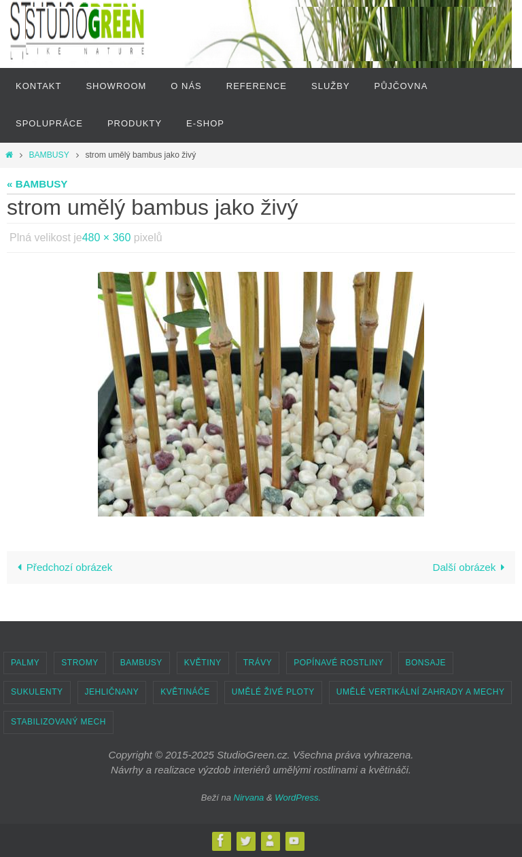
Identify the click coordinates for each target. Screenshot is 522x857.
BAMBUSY (49, 155)
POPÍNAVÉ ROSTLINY (338, 662)
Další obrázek (471, 567)
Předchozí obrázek (62, 567)
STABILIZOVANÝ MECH (58, 722)
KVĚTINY (203, 662)
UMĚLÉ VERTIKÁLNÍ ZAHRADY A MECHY (420, 692)
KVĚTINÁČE (185, 692)
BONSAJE (426, 662)
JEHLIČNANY (112, 692)
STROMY (79, 662)
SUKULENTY (37, 692)
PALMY (25, 662)
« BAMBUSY (37, 184)
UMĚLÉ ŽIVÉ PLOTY (273, 692)
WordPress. (298, 797)
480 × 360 (106, 237)
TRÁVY (258, 662)
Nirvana (249, 797)
